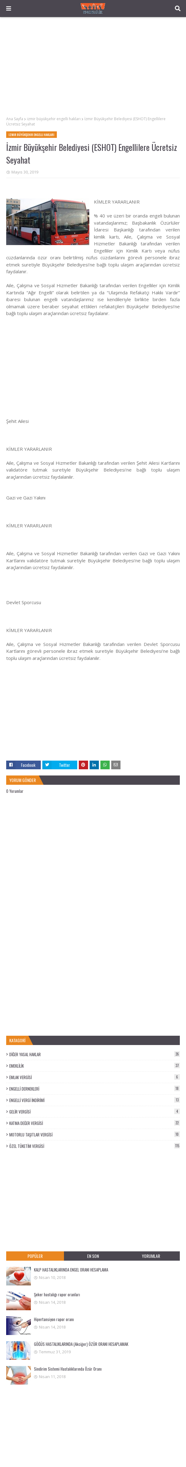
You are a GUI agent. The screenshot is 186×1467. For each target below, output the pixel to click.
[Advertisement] (93, 66)
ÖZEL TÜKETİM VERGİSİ (94, 1146)
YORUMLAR (151, 1256)
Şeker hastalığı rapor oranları (57, 1294)
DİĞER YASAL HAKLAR (94, 1054)
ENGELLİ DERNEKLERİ (94, 1089)
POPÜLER (35, 1256)
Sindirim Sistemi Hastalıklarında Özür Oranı (68, 1369)
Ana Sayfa (14, 118)
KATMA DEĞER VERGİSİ (94, 1123)
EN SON (93, 1256)
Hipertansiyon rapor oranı (54, 1319)
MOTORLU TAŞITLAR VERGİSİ (94, 1134)
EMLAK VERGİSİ (94, 1077)
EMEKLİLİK (94, 1066)
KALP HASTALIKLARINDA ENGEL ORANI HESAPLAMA (71, 1270)
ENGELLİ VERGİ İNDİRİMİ (94, 1100)
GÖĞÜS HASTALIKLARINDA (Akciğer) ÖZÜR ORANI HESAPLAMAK (81, 1344)
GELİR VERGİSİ (94, 1112)
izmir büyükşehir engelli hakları (54, 118)
